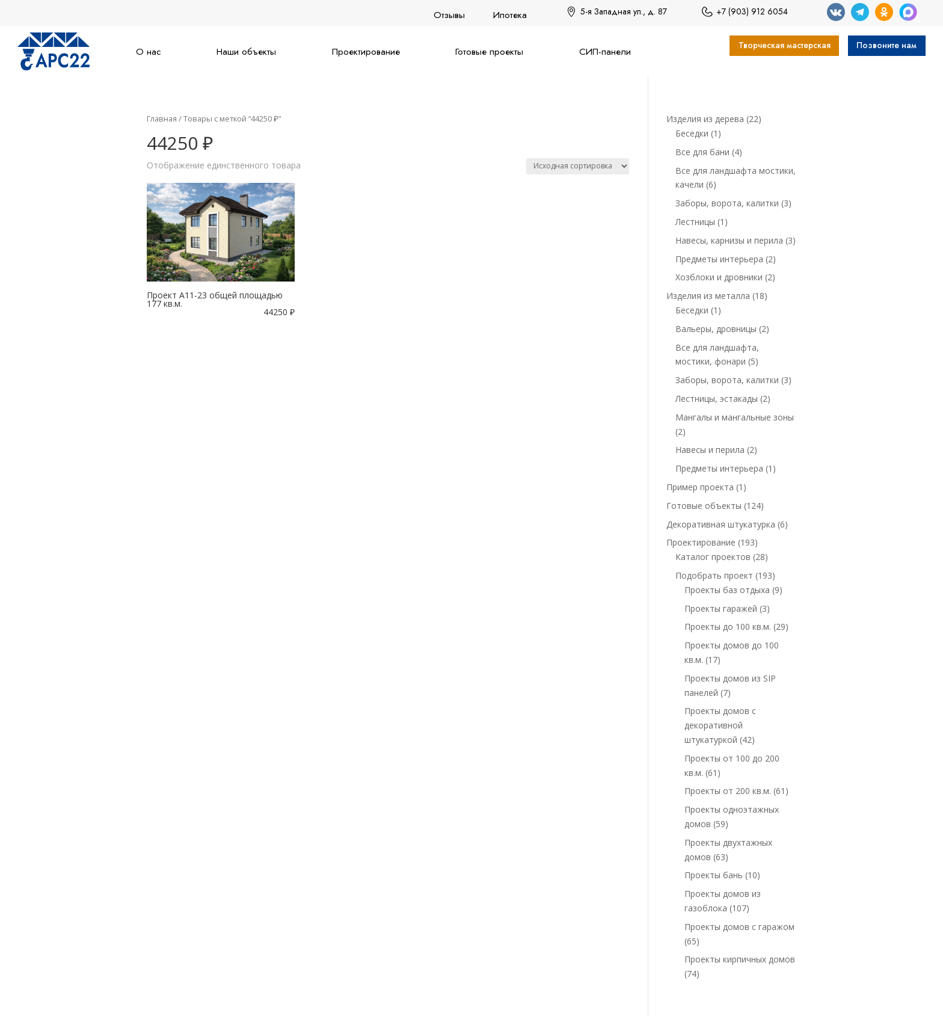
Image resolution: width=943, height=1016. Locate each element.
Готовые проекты (489, 51)
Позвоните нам (880, 48)
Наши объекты (246, 51)
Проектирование (366, 51)
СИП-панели (605, 51)
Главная (162, 118)
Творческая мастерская (761, 48)
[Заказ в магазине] (577, 166)
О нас (148, 51)
